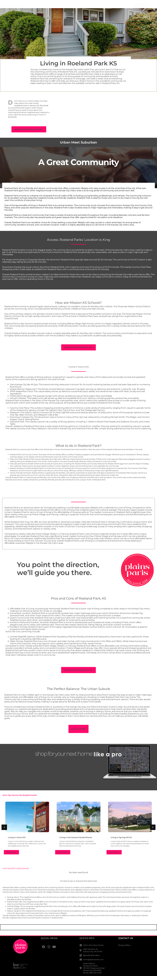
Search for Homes (67, 7)
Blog (128, 7)
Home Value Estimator (86, 7)
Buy (121, 7)
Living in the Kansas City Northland (75, 837)
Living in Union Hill (17, 837)
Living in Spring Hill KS (121, 837)
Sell (115, 7)
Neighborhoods (104, 7)
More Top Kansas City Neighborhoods (20, 795)
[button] (4, 827)
